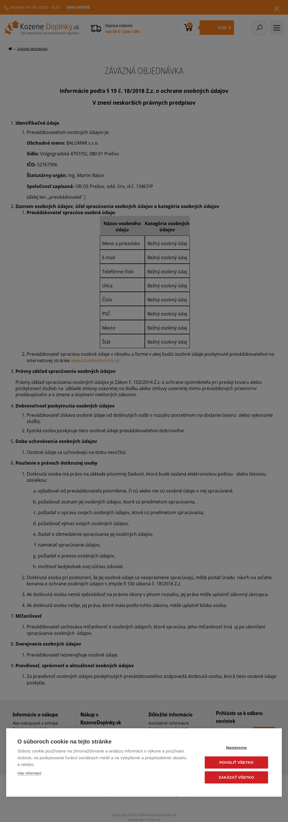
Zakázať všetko (237, 777)
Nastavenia (236, 747)
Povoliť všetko (237, 762)
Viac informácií (29, 773)
